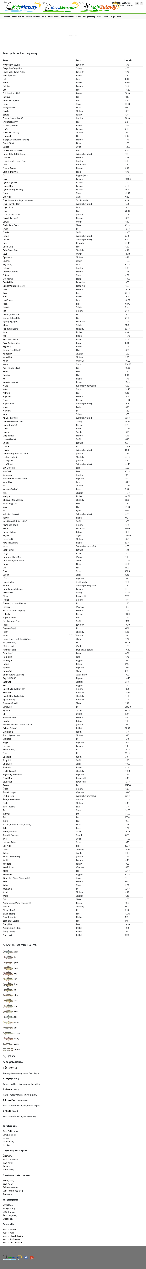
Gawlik (5, 253)
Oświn (5, 578)
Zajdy (5, 899)
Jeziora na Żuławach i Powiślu (13, 1235)
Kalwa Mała (7, 342)
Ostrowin (6, 574)
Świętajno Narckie (9, 799)
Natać (5, 524)
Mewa (5, 1204)
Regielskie (6, 628)
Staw (4, 735)
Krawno (5, 385)
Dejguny (5, 193)
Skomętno (6, 720)
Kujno (5, 414)
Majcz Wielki (7, 471)
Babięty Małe (7, 68)
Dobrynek (6, 218)
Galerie (106, 16)
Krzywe (5, 399)
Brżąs (5, 139)
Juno (4, 335)
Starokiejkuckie (8, 731)
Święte (5, 802)
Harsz (5, 289)
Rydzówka (6, 667)
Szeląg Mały (7, 760)
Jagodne (5, 303)
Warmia (7, 16)
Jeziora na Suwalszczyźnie (11, 1239)
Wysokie (5, 895)
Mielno (5, 492)
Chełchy (5, 153)
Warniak (5, 860)
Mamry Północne (8, 478)
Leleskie (5, 428)
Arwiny (5, 64)
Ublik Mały (6, 842)
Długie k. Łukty (8, 207)
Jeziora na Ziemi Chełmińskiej (12, 1242)
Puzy (4, 621)
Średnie (5, 788)
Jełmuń (5, 325)
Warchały (6, 856)
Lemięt (5, 435)
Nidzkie (5, 528)
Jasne (5, 310)
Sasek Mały (7, 688)
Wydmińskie (7, 1187)
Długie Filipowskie (9, 203)
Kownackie (6, 382)
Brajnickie (6, 118)
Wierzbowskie (7, 874)
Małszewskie (7, 474)
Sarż (4, 685)
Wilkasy (5, 877)
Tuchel (5, 827)
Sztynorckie (7, 774)
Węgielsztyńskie (8, 867)
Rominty (5, 1215)
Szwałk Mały (7, 778)
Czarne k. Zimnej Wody (10, 171)
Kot (4, 378)
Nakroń (5, 521)
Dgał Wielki (7, 196)
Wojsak (5, 885)
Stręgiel (5, 742)
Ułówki (5, 849)
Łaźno (5, 464)
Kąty (4, 346)
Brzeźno (5, 128)
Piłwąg (5, 596)
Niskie (5, 539)
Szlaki (99, 16)
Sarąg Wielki (7, 681)
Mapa (113, 16)
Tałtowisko (6, 813)
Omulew (5, 563)
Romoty (5, 638)
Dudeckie (6, 235)
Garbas (5, 250)
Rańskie (5, 624)
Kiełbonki (6, 350)
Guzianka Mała (8, 282)
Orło (4, 567)
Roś (4, 642)
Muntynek (6, 517)
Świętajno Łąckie (8, 795)
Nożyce (5, 546)
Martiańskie (7, 489)
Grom (4, 278)
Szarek (5, 753)
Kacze (5, 1208)
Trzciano (5, 824)
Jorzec (5, 332)
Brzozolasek (7, 135)
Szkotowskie (7, 767)
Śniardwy (6, 785)
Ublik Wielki (7, 845)
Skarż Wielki (7, 717)
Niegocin (6, 535)
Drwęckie (6, 232)
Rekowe (5, 635)
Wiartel (5, 870)
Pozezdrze (6, 610)
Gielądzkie (6, 260)
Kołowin (5, 371)
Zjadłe (5, 920)
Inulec (5, 296)
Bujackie (6, 143)
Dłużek (5, 214)
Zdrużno (5, 913)
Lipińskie (6, 446)
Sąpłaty (5, 699)
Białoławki (6, 96)
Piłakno (5, 592)
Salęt (4, 678)
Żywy (5, 934)
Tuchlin (5, 831)
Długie (5, 200)
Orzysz (5, 571)
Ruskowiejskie (7, 660)
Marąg (5, 482)
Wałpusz (6, 852)
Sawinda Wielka (8, 695)
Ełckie (5, 243)
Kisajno (5, 364)
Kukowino (6, 417)
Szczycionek (7, 756)
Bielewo (5, 100)
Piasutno (6, 585)
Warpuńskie (7, 863)
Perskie (5, 581)
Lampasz (6, 424)
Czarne (5, 160)
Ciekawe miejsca (67, 16)
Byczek (5, 150)
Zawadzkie (6, 906)
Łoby (4, 467)
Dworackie (6, 239)
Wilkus (5, 881)
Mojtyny (5, 503)
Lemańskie (6, 432)
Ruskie (5, 653)
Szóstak (5, 770)
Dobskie (5, 225)
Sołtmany (6, 728)
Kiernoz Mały (7, 353)
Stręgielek (6, 745)
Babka (5, 75)
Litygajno (6, 449)
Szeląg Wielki (7, 763)
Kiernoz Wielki (7, 357)
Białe (4, 89)
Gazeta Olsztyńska (33, 16)
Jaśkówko (6, 317)
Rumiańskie (7, 649)
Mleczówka (6, 499)
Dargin (5, 178)
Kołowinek (6, 375)
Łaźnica (5, 460)
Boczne (5, 103)
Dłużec (5, 210)
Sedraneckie (7, 703)
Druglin (5, 228)
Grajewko (6, 275)
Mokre (5, 506)
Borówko (6, 111)
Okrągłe (5, 549)
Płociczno (6, 599)
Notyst (5, 542)
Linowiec (6, 442)
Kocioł (5, 367)
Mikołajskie (6, 496)
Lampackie (6, 421)
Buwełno (6, 146)
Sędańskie (6, 710)
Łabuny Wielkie (8, 453)
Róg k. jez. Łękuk (8, 646)
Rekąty (5, 631)
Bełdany (5, 82)
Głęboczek (6, 267)
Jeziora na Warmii (8, 1232)
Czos (4, 175)
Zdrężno (5, 910)
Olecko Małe (7, 556)
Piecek (5, 588)
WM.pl (44, 16)
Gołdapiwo (6, 271)
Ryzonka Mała (7, 671)
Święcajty (6, 792)
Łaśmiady (6, 457)
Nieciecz (5, 531)
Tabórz (5, 806)
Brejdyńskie (7, 121)
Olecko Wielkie (8, 560)
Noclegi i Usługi (89, 16)
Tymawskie (6, 835)
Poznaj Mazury (53, 16)
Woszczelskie (7, 888)
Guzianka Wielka (8, 285)
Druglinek (6, 1218)
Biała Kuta (6, 86)
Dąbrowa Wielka (8, 189)
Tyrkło (5, 838)
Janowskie (6, 307)
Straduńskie (7, 738)
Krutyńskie (6, 392)
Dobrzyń (6, 221)
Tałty (4, 817)
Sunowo (5, 749)
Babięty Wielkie (8, 71)
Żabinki (5, 927)
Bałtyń (5, 78)
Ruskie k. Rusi (7, 656)
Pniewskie (6, 606)
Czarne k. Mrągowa (9, 168)
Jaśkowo (5, 314)
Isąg (4, 300)
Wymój (5, 892)
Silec (4, 713)
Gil (4, 264)
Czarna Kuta (7, 157)
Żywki (5, 931)
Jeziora (78, 16)
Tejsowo (5, 820)
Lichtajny (6, 439)
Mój (4, 510)
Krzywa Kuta (7, 396)
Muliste (5, 514)
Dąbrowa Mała (8, 185)
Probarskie (6, 613)
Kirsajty (5, 360)
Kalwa (5, 339)
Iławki (5, 292)
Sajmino (5, 674)
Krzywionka (7, 410)
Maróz (5, 485)
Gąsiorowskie (7, 257)
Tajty (4, 810)
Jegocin (5, 321)
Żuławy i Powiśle (17, 16)
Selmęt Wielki (7, 706)
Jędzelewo (6, 328)
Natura (119, 16)
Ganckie (5, 246)
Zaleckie (5, 902)
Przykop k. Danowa (9, 617)
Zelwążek (6, 917)
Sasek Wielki (7, 692)
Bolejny (5, 107)
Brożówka (6, 125)
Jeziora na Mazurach (9, 1229)
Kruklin (5, 389)
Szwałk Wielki (7, 781)
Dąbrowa (6, 182)
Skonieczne (6, 724)
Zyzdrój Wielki (7, 924)
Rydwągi (6, 663)
